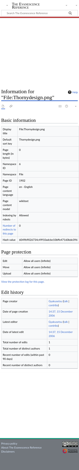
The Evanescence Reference (26, 6)
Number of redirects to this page (9, 229)
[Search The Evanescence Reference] (39, 13)
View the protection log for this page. (23, 281)
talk (66, 301)
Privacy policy (9, 443)
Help (72, 92)
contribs (53, 305)
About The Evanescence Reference (21, 447)
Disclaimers (8, 451)
